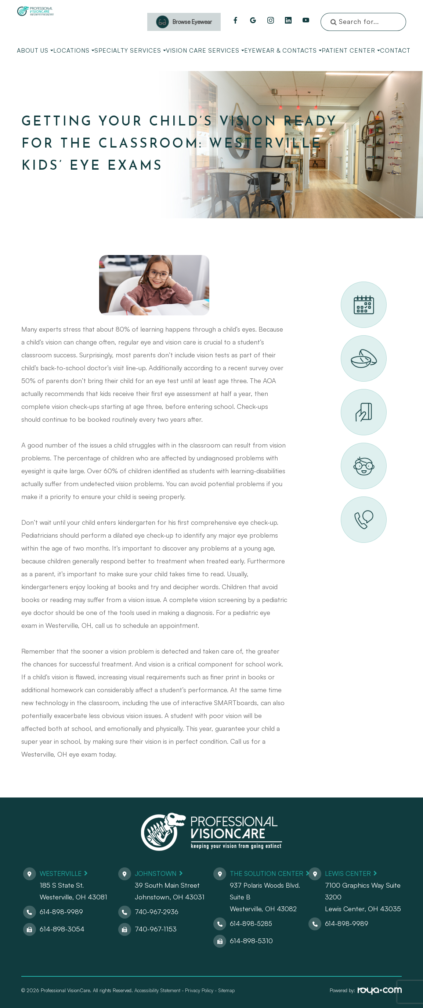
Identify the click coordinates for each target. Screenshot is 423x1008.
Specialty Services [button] (130, 50)
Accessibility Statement (157, 990)
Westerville (62, 873)
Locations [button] (73, 50)
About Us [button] (35, 50)
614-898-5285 (250, 923)
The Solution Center (268, 873)
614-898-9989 (62, 911)
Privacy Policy (199, 990)
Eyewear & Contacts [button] (283, 50)
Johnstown (156, 873)
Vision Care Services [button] (205, 50)
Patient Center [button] (351, 50)
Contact (395, 50)
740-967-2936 (156, 911)
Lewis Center (349, 873)
